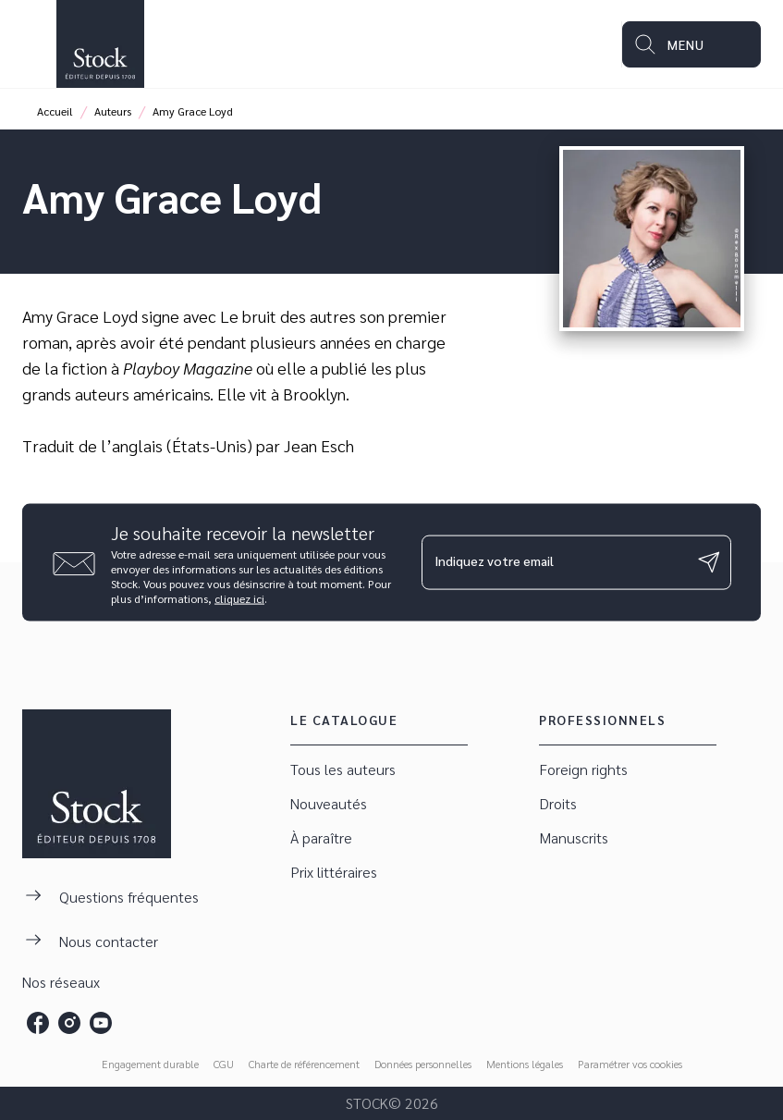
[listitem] (38, 1023)
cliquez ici (239, 597)
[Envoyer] (709, 562)
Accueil (55, 111)
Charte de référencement (304, 1063)
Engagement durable (150, 1063)
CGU (224, 1063)
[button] (379, 770)
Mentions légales (524, 1063)
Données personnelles (422, 1063)
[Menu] (691, 44)
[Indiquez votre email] (554, 562)
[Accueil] (99, 44)
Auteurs (112, 111)
